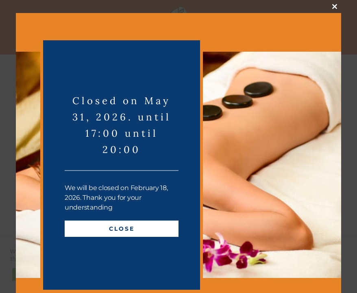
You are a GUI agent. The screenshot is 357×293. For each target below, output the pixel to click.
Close (122, 228)
